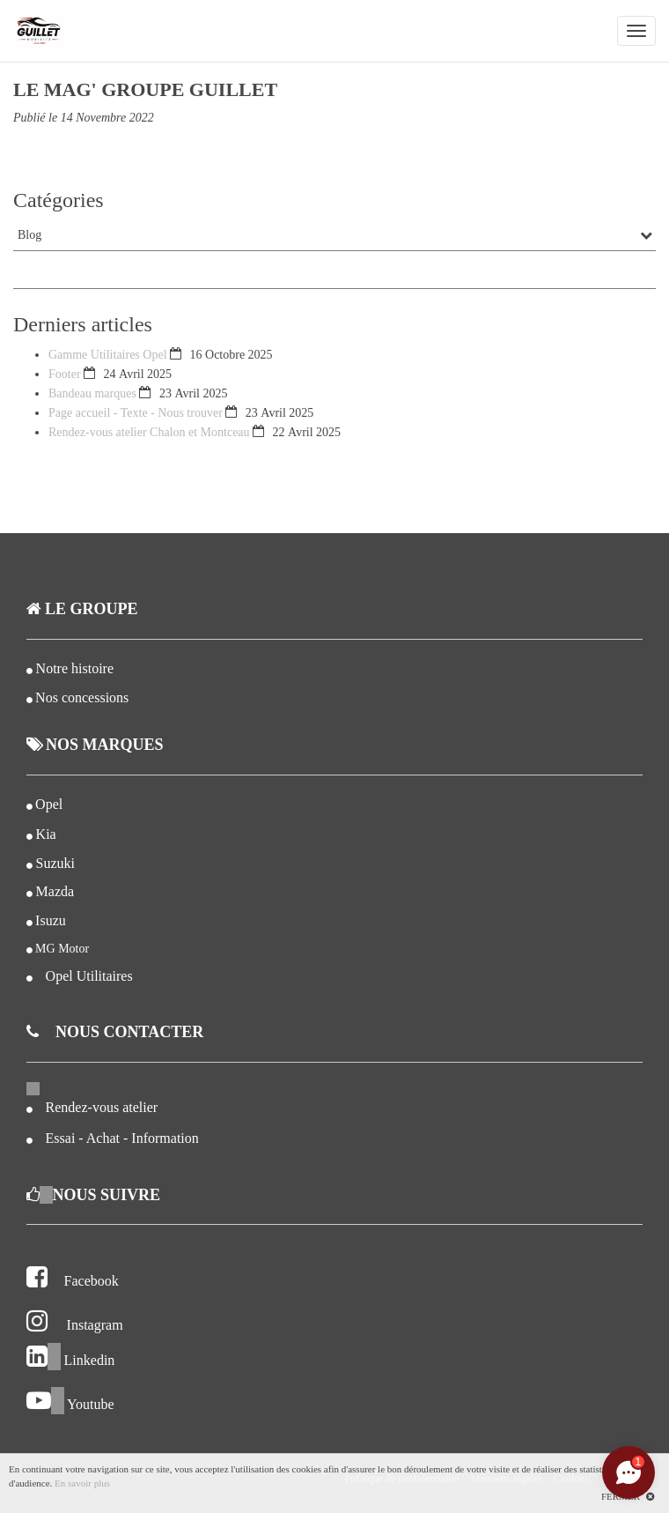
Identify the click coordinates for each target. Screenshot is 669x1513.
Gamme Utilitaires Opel (109, 354)
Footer (64, 374)
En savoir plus (82, 1483)
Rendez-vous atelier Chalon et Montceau (149, 432)
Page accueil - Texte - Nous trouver (135, 412)
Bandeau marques (92, 393)
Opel (48, 804)
